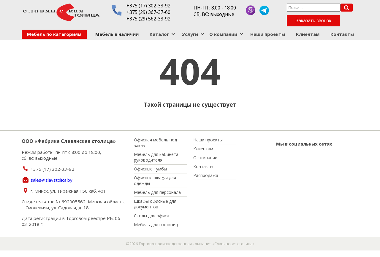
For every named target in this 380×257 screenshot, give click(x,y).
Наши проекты (267, 34)
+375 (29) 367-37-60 (148, 12)
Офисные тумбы (150, 169)
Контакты (342, 34)
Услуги (190, 34)
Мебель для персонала (157, 192)
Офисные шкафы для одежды (155, 180)
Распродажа (205, 175)
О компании (223, 34)
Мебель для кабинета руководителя (156, 157)
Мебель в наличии (117, 34)
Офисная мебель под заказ (155, 142)
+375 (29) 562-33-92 (148, 18)
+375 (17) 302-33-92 (148, 5)
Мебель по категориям (54, 34)
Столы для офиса (151, 215)
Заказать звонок (313, 20)
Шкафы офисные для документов (155, 204)
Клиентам (307, 34)
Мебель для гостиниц (156, 224)
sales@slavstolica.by (51, 180)
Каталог (159, 34)
